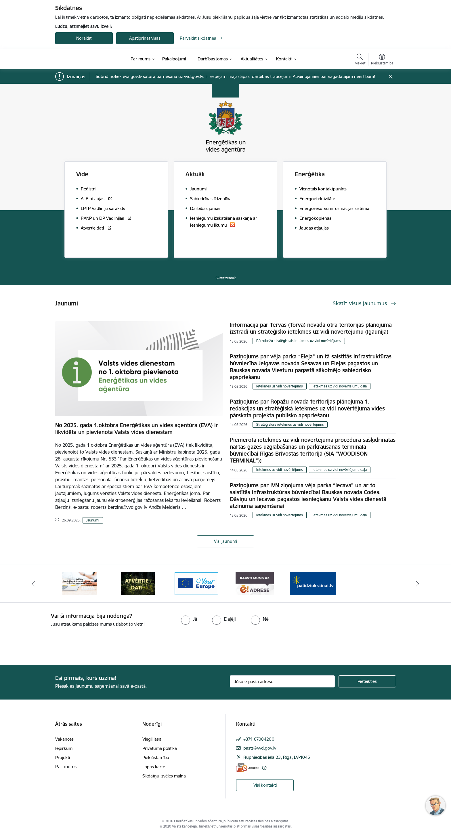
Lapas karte (153, 766)
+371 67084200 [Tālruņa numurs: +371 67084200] (258, 739)
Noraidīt (83, 38)
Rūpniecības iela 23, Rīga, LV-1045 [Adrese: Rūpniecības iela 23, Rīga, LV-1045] (276, 757)
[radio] (189, 619)
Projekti (62, 757)
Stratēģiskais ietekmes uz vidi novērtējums (290, 424)
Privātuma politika (159, 748)
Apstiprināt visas (144, 38)
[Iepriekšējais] (33, 584)
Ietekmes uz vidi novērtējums (279, 386)
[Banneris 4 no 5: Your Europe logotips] (196, 583)
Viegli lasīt (151, 739)
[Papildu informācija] (264, 768)
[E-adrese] (247, 768)
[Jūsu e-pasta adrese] (282, 681)
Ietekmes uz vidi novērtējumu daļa (340, 386)
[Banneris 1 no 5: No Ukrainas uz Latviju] (313, 583)
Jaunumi (92, 520)
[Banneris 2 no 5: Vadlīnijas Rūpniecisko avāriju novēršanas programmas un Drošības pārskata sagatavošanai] (79, 583)
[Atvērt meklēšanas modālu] (360, 60)
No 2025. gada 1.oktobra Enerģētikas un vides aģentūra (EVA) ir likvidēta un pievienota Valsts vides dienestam (136, 428)
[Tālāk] (417, 584)
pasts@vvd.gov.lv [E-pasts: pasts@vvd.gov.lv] (259, 748)
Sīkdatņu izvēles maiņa (164, 776)
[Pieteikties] (367, 681)
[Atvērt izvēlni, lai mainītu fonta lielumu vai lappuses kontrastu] (382, 60)
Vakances (64, 739)
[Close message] (390, 77)
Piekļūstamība (155, 757)
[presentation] (48, 643)
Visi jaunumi (225, 541)
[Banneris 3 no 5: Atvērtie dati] (138, 583)
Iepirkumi (64, 748)
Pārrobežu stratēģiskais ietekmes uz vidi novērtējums (298, 341)
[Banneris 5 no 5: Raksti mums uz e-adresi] (255, 583)
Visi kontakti (265, 785)
